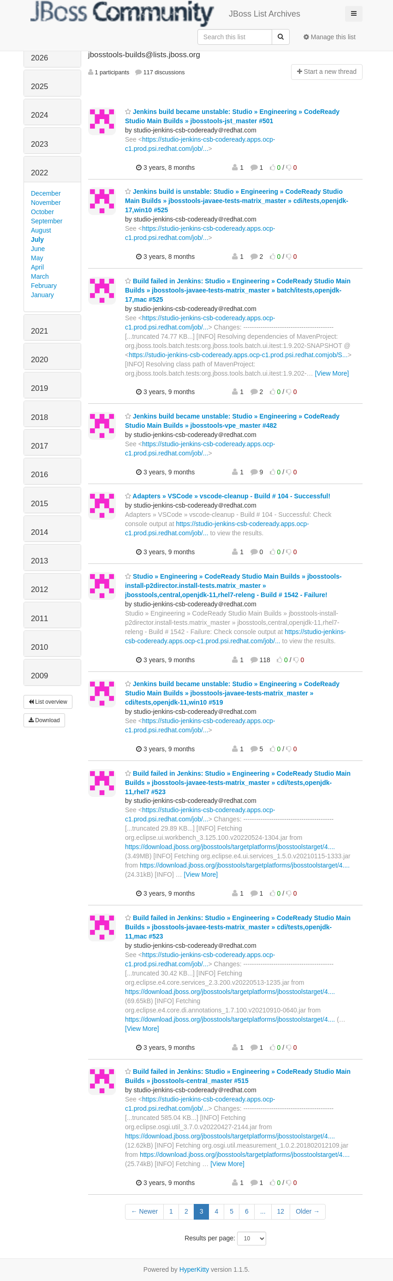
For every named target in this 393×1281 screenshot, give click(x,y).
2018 (39, 417)
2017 (39, 446)
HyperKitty (194, 1269)
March (40, 276)
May (37, 258)
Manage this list (330, 37)
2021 (39, 331)
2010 (39, 647)
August (41, 230)
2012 (39, 589)
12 (281, 1211)
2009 (39, 675)
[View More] (332, 373)
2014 (39, 532)
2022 (39, 172)
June (38, 248)
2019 (39, 388)
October (42, 211)
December (46, 193)
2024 (39, 115)
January (42, 295)
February (44, 285)
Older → (308, 1211)
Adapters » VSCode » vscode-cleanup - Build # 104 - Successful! (227, 496)
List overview (48, 702)
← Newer (144, 1211)
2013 (39, 561)
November (46, 202)
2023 (39, 144)
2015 (39, 503)
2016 (39, 474)
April (37, 267)
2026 (39, 58)
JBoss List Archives (165, 13)
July (37, 239)
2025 (39, 86)
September (46, 221)
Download (44, 720)
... (263, 1211)
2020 (39, 359)
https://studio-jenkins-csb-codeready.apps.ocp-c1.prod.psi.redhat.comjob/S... (238, 355)
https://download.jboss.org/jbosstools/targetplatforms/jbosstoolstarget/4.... (230, 846)
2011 (39, 618)
